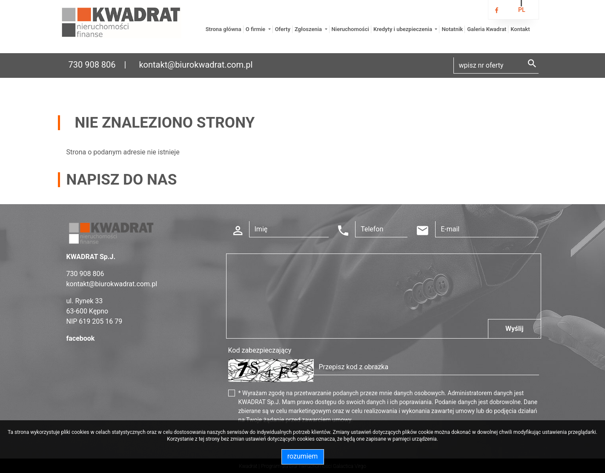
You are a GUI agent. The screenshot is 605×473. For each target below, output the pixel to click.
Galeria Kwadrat (486, 29)
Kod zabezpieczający (260, 350)
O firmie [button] (256, 29)
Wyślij (514, 329)
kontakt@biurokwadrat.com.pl (195, 65)
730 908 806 (92, 65)
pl (521, 9)
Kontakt (520, 29)
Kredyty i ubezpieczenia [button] (403, 29)
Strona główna (223, 29)
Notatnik (452, 29)
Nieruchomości (350, 29)
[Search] (496, 65)
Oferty (282, 29)
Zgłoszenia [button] (309, 29)
